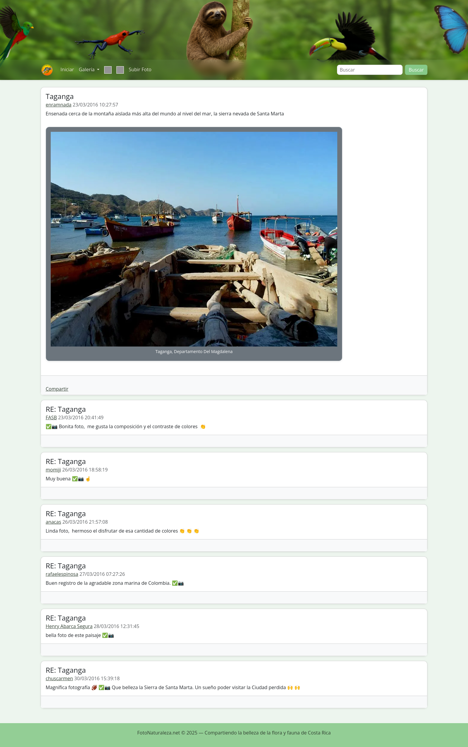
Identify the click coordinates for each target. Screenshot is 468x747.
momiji (53, 469)
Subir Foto (140, 69)
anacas (53, 522)
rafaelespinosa (62, 574)
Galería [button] (87, 69)
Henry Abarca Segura (69, 626)
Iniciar (67, 69)
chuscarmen (59, 678)
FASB (51, 417)
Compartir (57, 389)
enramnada (58, 104)
